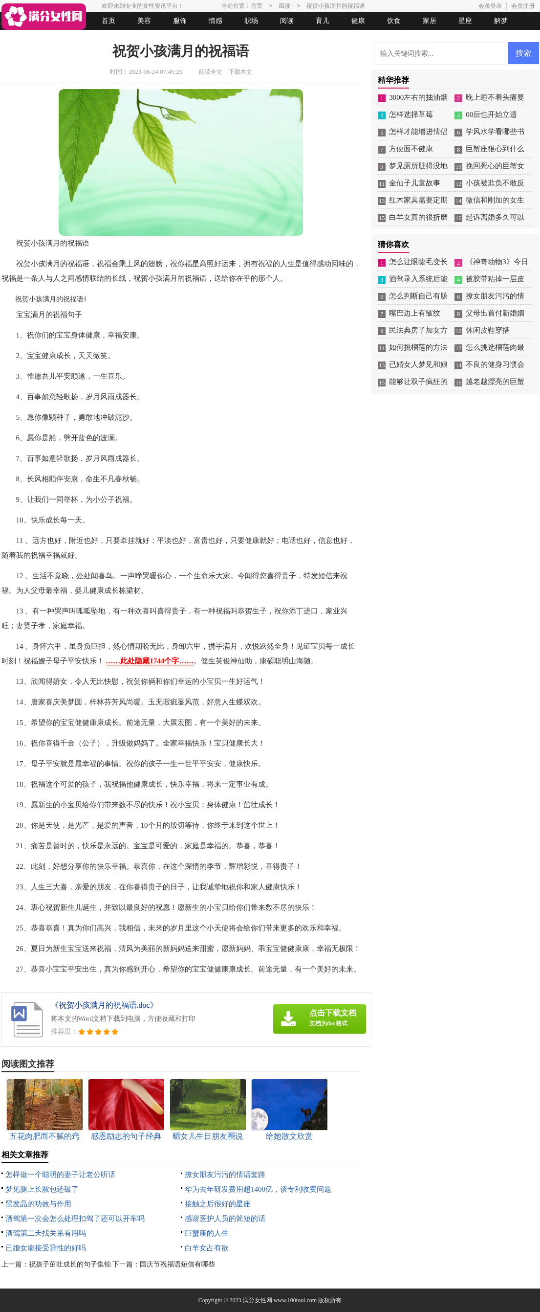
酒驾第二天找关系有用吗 (45, 1233)
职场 (251, 20)
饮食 (394, 20)
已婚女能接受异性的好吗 (45, 1248)
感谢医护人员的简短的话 (225, 1218)
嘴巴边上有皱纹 (414, 313)
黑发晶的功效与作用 (38, 1204)
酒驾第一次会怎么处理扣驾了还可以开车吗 (75, 1218)
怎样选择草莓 (411, 114)
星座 (465, 20)
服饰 (180, 20)
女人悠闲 (56, 38)
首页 (108, 20)
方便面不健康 (411, 149)
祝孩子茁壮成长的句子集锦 (70, 1264)
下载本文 (240, 71)
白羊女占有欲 (207, 1248)
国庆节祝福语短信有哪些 (177, 1264)
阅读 (287, 20)
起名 (127, 38)
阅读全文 (210, 71)
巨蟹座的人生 (207, 1233)
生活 (20, 38)
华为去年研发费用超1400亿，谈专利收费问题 (258, 1189)
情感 (215, 20)
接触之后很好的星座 (218, 1204)
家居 (429, 20)
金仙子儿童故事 (414, 183)
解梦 (501, 20)
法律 (92, 38)
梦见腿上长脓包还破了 (42, 1189)
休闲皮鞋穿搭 (488, 330)
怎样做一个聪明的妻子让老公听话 (60, 1174)
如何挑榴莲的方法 (418, 347)
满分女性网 (257, 1300)
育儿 (322, 20)
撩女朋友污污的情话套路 (225, 1174)
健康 (358, 20)
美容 (144, 20)
